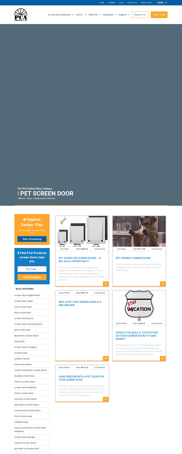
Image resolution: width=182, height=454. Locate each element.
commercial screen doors (32, 410)
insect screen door (32, 393)
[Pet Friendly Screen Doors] (163, 284)
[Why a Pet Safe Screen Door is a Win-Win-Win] (106, 358)
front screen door (32, 416)
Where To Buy (159, 14)
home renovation (32, 364)
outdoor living (32, 422)
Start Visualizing (32, 239)
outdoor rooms (32, 358)
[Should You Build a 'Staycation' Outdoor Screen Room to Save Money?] (163, 358)
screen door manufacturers (32, 324)
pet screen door (49, 198)
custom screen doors (32, 443)
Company (111, 3)
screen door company (32, 347)
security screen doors (32, 399)
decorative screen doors (32, 405)
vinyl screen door (32, 307)
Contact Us (132, 3)
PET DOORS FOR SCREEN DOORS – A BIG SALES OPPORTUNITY (80, 260)
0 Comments (100, 249)
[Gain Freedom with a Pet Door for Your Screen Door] (106, 399)
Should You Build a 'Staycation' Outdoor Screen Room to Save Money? (137, 335)
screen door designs (32, 437)
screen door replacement (32, 295)
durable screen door (32, 376)
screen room (32, 353)
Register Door (140, 14)
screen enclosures (32, 318)
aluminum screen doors (32, 335)
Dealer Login (146, 3)
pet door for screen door (32, 448)
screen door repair (32, 301)
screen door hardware (32, 387)
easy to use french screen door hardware (32, 429)
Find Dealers (32, 277)
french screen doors (32, 381)
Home (102, 3)
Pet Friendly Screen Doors (133, 258)
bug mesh (32, 341)
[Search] (166, 2)
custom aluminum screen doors (32, 370)
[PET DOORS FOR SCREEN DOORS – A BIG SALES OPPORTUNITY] (106, 284)
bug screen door (32, 312)
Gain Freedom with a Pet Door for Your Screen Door (81, 378)
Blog (121, 3)
